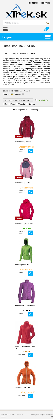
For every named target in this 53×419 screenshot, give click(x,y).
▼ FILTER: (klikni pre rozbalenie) (18, 100)
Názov (16, 91)
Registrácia (45, 3)
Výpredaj (21, 104)
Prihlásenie (33, 3)
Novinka (32, 104)
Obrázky (6, 94)
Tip (6, 104)
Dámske (23, 54)
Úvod (5, 54)
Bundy (13, 54)
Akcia (13, 104)
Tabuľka (18, 94)
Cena (25, 91)
